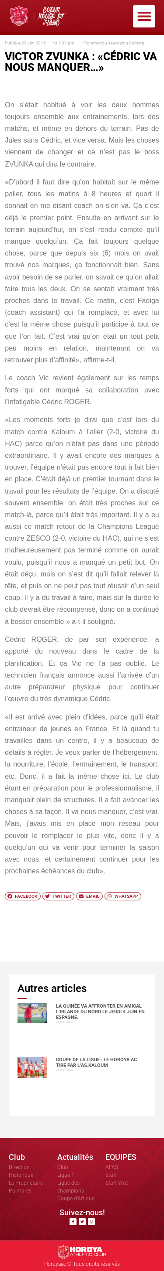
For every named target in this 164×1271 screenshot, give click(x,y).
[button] (144, 16)
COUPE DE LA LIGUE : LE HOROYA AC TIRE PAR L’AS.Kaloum (96, 1062)
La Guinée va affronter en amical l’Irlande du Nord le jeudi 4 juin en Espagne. (100, 1011)
